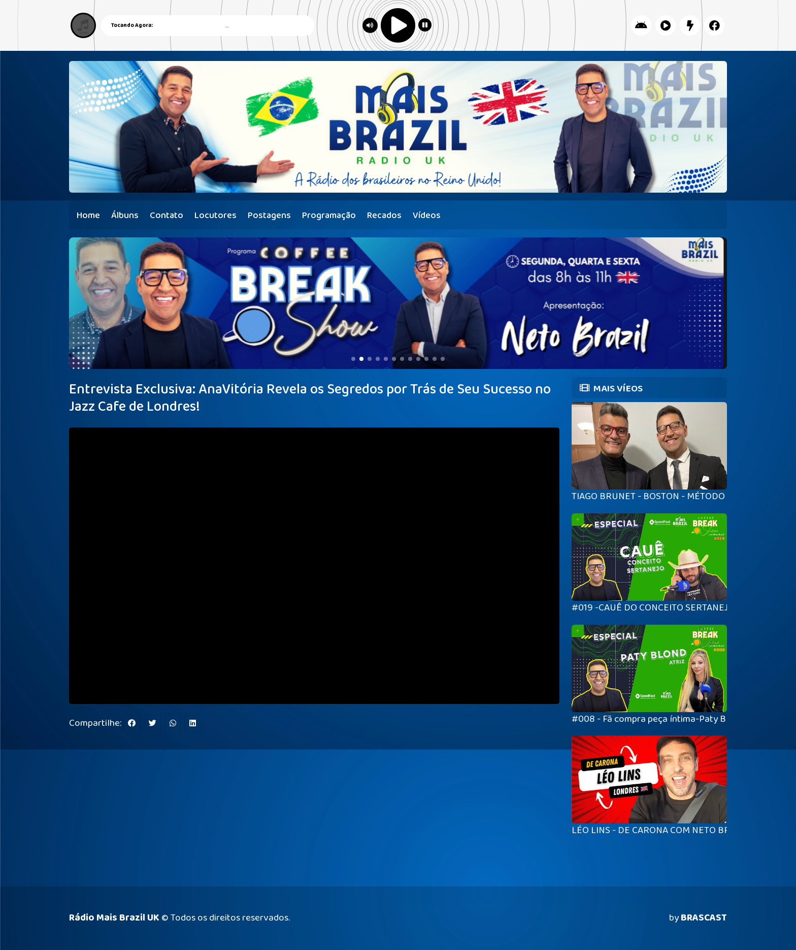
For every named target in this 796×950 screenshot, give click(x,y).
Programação (329, 215)
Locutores (215, 215)
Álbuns (125, 215)
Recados (384, 215)
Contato (166, 215)
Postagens (269, 215)
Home (88, 215)
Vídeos (427, 215)
